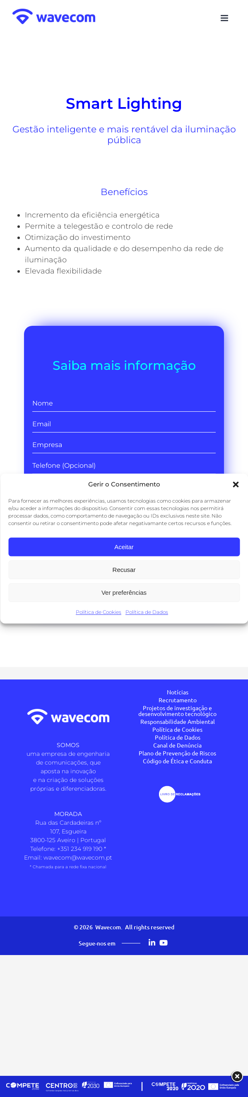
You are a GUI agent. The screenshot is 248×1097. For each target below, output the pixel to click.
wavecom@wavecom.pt (77, 857)
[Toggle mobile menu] (225, 18)
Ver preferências (124, 592)
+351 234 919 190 (79, 849)
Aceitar (124, 546)
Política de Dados (146, 612)
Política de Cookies (98, 612)
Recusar (124, 569)
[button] (235, 484)
